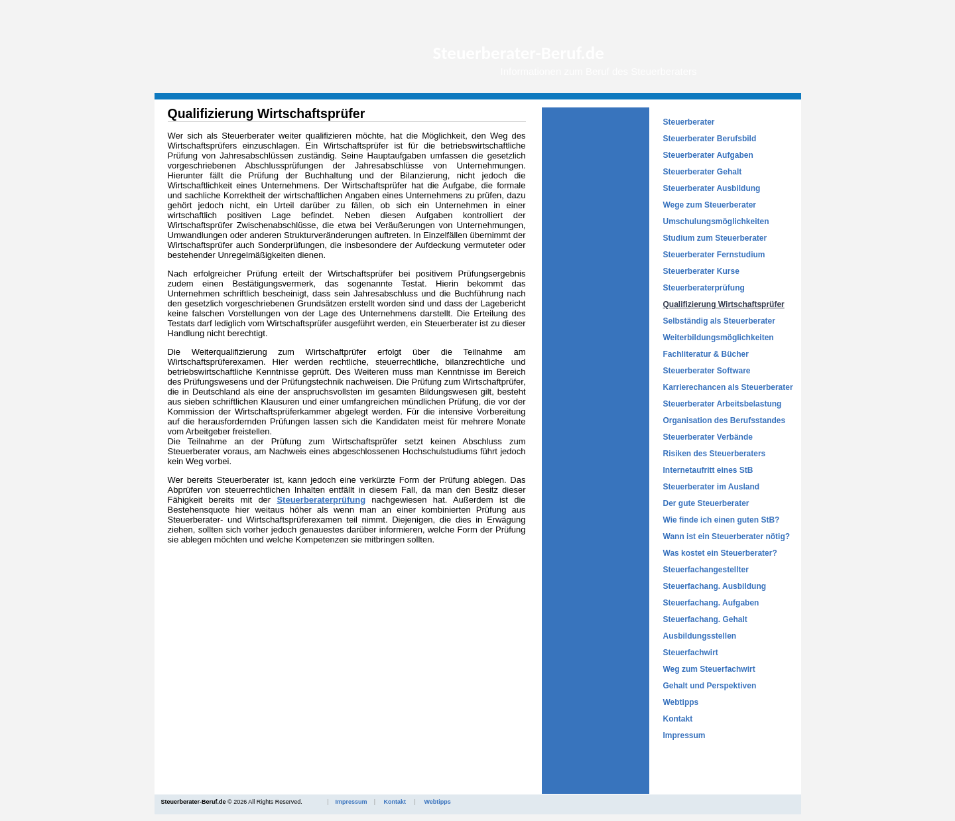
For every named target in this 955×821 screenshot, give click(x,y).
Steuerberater (689, 122)
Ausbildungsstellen (700, 636)
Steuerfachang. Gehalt (705, 619)
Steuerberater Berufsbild (710, 138)
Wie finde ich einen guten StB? (721, 520)
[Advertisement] (595, 306)
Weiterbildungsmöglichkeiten (718, 337)
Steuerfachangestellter (706, 569)
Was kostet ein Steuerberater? (720, 553)
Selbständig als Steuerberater (719, 321)
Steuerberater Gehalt (702, 171)
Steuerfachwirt (690, 652)
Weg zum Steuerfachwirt (709, 669)
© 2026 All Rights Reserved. (306, 801)
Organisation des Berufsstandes (724, 420)
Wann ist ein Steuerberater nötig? (727, 536)
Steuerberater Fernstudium (714, 254)
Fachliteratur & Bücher (706, 354)
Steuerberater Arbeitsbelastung (722, 404)
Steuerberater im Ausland (711, 486)
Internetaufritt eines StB (708, 470)
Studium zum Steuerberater (715, 238)
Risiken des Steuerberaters (714, 453)
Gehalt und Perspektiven (710, 685)
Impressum (684, 735)
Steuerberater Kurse (701, 271)
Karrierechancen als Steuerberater (728, 387)
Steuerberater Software (707, 370)
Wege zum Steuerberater (710, 205)
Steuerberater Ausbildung (712, 188)
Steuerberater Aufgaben (708, 155)
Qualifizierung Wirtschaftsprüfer (724, 304)
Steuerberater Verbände (708, 437)
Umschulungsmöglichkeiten (716, 221)
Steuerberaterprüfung (704, 287)
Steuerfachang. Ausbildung (715, 586)
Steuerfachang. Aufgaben (711, 602)
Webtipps (681, 702)
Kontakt (678, 719)
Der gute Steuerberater (706, 503)
